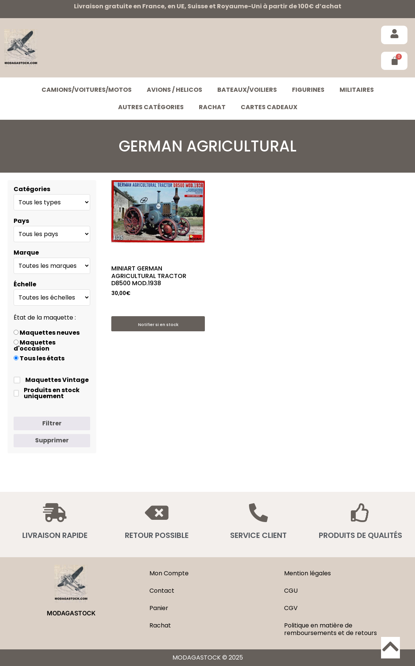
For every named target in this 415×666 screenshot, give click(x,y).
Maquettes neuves (47, 333)
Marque (26, 253)
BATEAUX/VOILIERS (247, 89)
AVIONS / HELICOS (174, 89)
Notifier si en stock (158, 324)
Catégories (32, 189)
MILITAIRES (357, 89)
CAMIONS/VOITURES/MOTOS (87, 89)
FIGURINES (308, 89)
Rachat (212, 107)
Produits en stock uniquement (47, 393)
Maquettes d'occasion (34, 346)
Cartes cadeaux (269, 107)
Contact (161, 590)
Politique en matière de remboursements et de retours (330, 629)
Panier (158, 608)
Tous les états (39, 358)
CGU (291, 590)
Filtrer (51, 423)
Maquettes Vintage (51, 380)
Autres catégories (151, 107)
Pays (21, 221)
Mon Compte (169, 573)
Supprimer (52, 440)
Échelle (25, 284)
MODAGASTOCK (71, 613)
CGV (291, 608)
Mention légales (307, 573)
